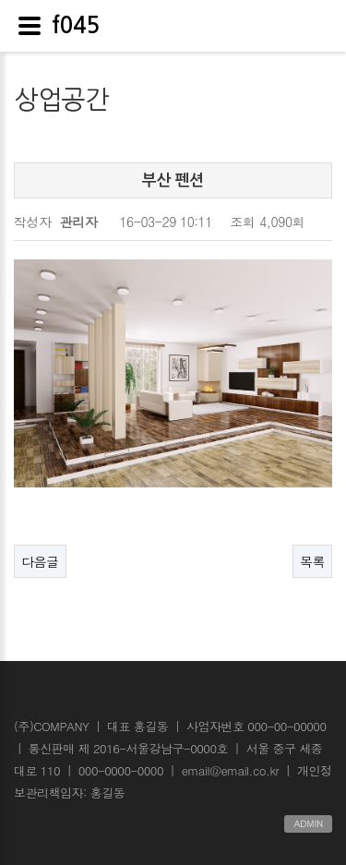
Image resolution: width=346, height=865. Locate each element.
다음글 (40, 561)
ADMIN (308, 823)
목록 (312, 561)
